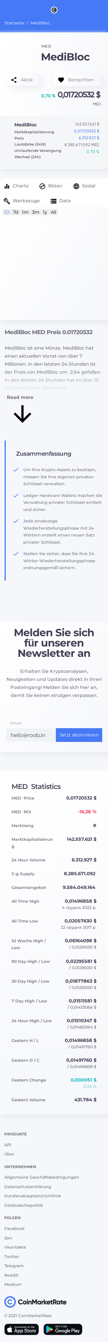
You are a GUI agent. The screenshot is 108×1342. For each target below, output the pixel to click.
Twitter (11, 1256)
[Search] (104, 10)
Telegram (14, 1265)
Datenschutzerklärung (27, 1186)
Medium (13, 1284)
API (7, 1144)
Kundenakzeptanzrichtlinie (32, 1195)
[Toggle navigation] (3, 10)
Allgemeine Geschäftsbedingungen (41, 1177)
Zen (8, 1238)
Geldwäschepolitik (23, 1205)
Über (9, 1154)
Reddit (11, 1275)
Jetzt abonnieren (79, 735)
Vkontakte (15, 1247)
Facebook (14, 1228)
